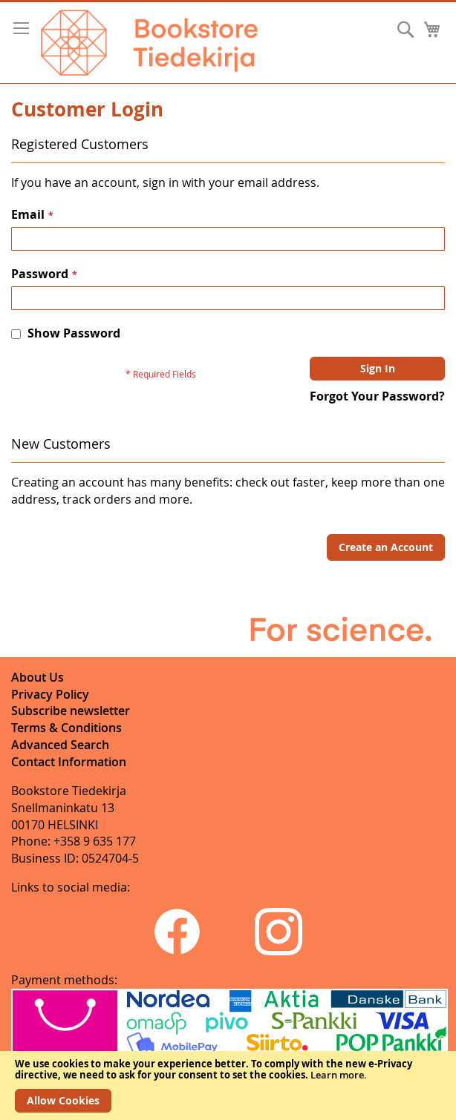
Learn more (337, 1074)
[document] (228, 1085)
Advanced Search (60, 745)
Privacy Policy (50, 694)
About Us (37, 677)
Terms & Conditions (66, 727)
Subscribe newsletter (70, 710)
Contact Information (68, 762)
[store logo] (149, 43)
